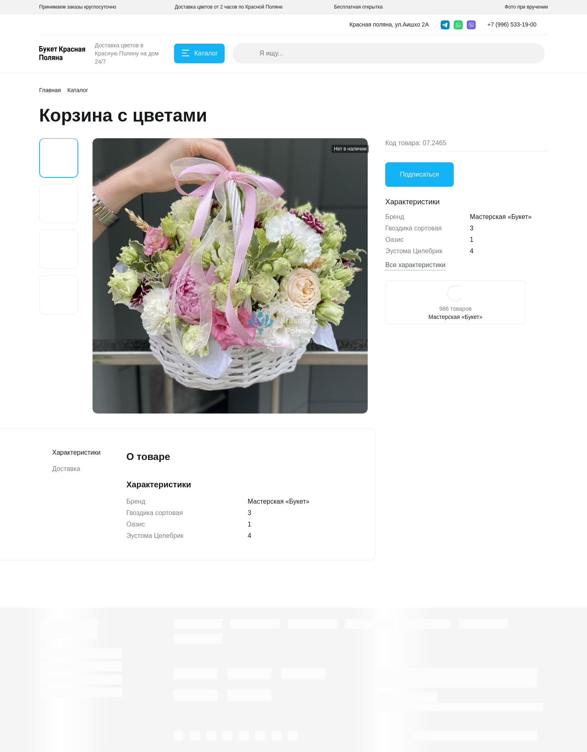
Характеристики (70, 453)
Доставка (66, 468)
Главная (50, 90)
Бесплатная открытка (358, 7)
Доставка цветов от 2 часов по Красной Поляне (229, 7)
